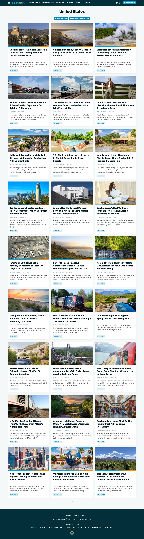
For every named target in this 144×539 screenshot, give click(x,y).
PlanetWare (109, 527)
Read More (13, 70)
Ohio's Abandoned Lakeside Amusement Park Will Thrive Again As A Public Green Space (71, 371)
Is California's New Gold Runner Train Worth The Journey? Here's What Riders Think (26, 424)
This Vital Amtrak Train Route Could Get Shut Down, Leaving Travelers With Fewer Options (71, 105)
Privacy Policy (79, 516)
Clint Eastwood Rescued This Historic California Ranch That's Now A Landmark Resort (115, 105)
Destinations (34, 3)
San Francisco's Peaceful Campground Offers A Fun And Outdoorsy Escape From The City (70, 266)
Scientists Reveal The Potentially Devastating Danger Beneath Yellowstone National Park (114, 52)
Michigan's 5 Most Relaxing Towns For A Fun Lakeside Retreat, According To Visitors (27, 318)
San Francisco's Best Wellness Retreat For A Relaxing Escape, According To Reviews (112, 211)
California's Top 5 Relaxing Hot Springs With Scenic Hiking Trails (114, 317)
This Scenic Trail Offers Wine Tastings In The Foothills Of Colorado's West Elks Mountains (113, 477)
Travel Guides (48, 3)
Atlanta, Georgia (61, 19)
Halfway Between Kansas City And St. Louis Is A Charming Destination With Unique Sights (28, 158)
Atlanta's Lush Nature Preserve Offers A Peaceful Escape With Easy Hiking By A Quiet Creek (71, 424)
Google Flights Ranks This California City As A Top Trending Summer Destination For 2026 (28, 52)
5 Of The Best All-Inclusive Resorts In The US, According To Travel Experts (71, 158)
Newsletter (129, 3)
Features (86, 3)
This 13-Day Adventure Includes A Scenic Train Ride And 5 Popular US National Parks (115, 371)
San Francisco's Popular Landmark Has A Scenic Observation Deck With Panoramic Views (28, 211)
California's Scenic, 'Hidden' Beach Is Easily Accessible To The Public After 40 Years (72, 52)
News (78, 3)
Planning (60, 3)
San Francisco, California (79, 19)
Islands (87, 527)
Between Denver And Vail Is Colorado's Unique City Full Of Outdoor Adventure (25, 371)
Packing (70, 3)
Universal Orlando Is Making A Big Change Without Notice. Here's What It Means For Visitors (71, 477)
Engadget (34, 527)
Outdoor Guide (97, 527)
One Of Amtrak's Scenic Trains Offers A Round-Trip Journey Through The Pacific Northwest (72, 318)
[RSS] (120, 3)
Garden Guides (59, 527)
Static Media (62, 519)
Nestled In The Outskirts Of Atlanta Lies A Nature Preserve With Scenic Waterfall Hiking (115, 266)
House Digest (71, 527)
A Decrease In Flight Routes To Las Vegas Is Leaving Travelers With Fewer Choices (27, 477)
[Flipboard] (117, 3)
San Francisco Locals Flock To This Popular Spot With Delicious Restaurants (114, 424)
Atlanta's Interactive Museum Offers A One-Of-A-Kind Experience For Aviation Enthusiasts (28, 105)
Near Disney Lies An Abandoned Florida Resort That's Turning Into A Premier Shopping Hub (115, 158)
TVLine (50, 527)
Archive (69, 516)
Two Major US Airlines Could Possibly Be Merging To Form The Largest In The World (26, 266)
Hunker (80, 527)
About (62, 516)
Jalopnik (43, 527)
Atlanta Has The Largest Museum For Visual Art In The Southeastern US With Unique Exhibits (71, 211)
